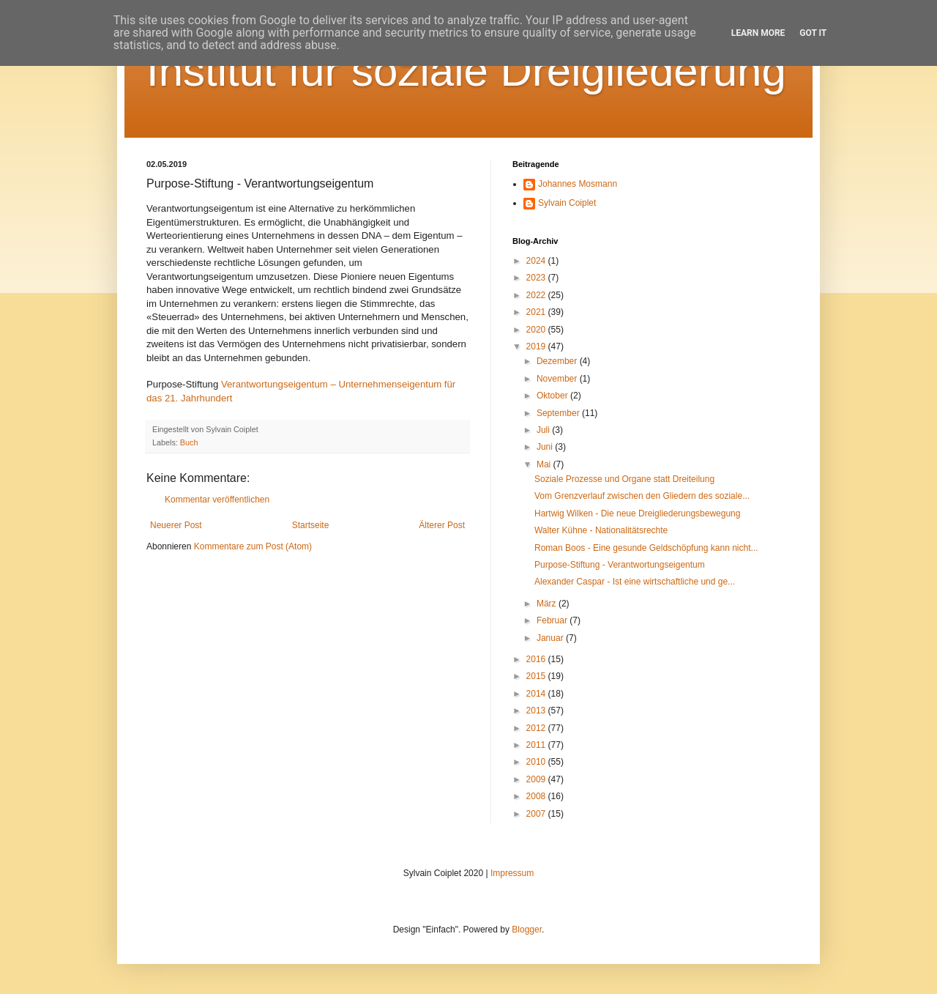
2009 (537, 779)
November (558, 379)
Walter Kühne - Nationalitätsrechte (601, 530)
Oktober (553, 395)
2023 (537, 277)
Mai (545, 464)
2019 (537, 346)
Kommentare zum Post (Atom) (253, 546)
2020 (537, 329)
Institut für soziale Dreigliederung (466, 70)
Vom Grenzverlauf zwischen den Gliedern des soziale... (642, 496)
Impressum (512, 873)
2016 (537, 659)
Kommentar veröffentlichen (217, 499)
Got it (812, 33)
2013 (537, 710)
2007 (537, 814)
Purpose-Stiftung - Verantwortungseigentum (619, 565)
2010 (537, 762)
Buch (189, 442)
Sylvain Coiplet (567, 203)
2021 (537, 312)
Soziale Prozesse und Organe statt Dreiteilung (624, 479)
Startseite (310, 525)
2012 (537, 728)
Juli (544, 430)
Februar (553, 620)
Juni (546, 447)
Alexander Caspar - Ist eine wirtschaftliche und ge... (634, 581)
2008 (537, 796)
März (548, 603)
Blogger (527, 929)
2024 (537, 261)
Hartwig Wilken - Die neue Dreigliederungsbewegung (637, 513)
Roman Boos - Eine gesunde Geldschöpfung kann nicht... (646, 548)
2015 (537, 676)
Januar (551, 638)
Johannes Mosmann (577, 184)
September (559, 413)
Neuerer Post (176, 525)
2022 (537, 295)
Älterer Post (442, 525)
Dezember (558, 361)
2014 (537, 694)
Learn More (758, 33)
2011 (537, 745)
